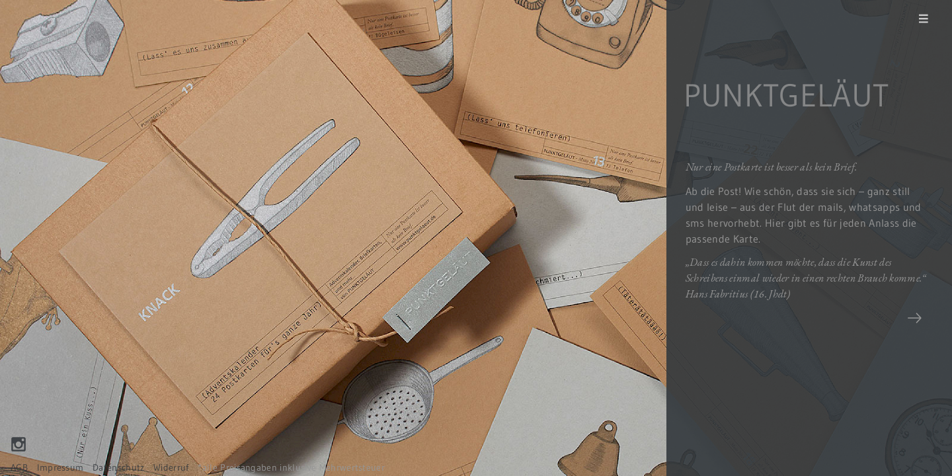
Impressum (60, 467)
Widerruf (171, 467)
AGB (19, 467)
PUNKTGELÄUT (786, 95)
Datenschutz (119, 467)
